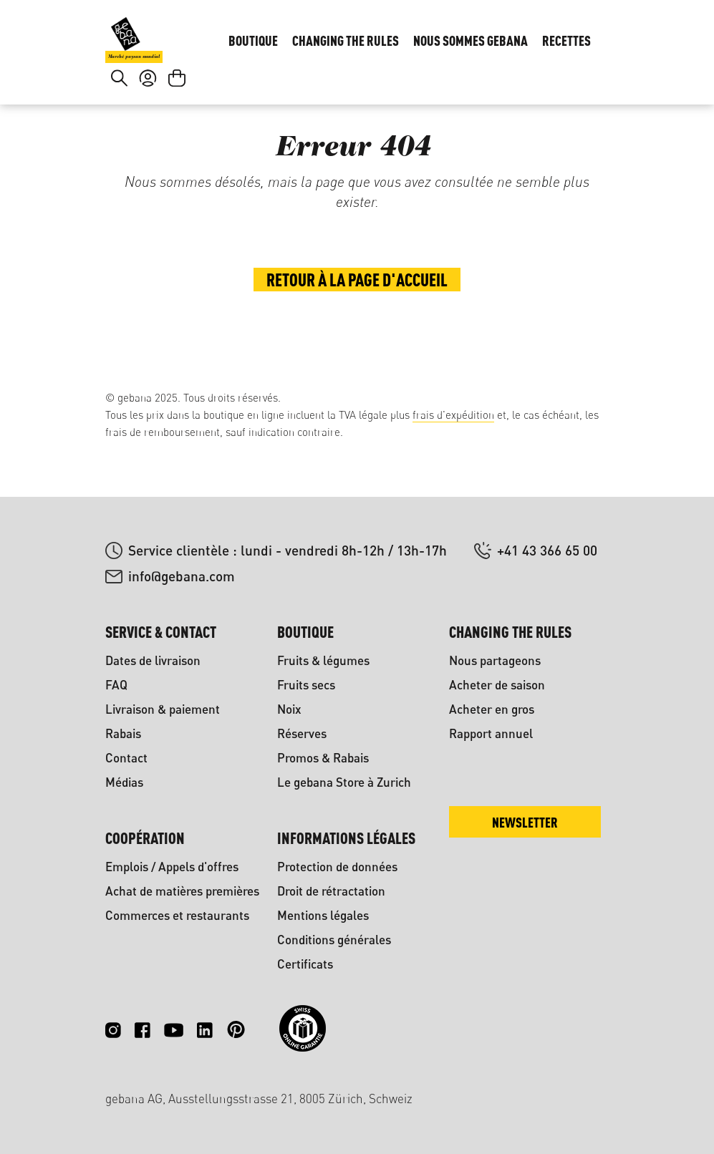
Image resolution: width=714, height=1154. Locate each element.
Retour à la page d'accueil (357, 331)
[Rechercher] (119, 111)
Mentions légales (323, 915)
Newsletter (525, 822)
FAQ (116, 684)
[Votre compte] (148, 111)
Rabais (123, 733)
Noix (289, 709)
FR (586, 33)
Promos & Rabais (323, 757)
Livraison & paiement (162, 709)
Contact (126, 757)
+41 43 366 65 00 (547, 550)
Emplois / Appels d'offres (171, 866)
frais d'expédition (453, 415)
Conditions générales (334, 939)
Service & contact (160, 631)
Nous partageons (495, 660)
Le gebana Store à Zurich (344, 782)
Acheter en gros (491, 709)
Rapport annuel (491, 733)
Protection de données (337, 866)
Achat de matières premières (182, 890)
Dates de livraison (153, 660)
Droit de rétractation (331, 890)
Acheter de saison (497, 684)
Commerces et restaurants (177, 915)
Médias (124, 782)
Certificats (305, 963)
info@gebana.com (181, 576)
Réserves (302, 733)
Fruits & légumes (323, 660)
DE (558, 33)
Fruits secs (306, 684)
